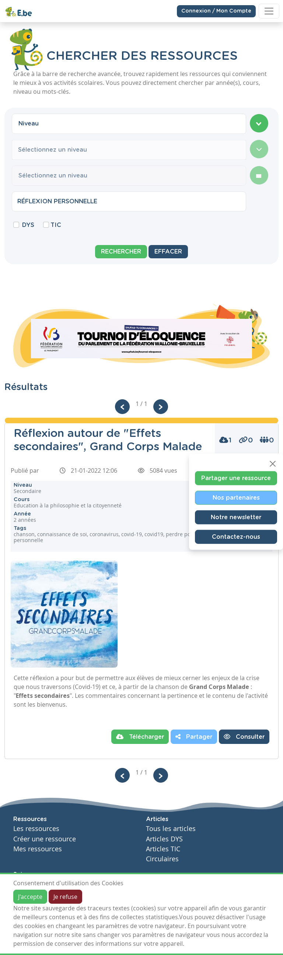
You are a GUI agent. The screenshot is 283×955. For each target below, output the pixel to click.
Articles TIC (163, 849)
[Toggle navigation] (269, 11)
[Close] (272, 463)
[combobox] (129, 124)
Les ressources (36, 828)
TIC (55, 225)
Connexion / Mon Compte (216, 10)
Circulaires (162, 859)
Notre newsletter (236, 517)
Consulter (244, 736)
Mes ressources (37, 849)
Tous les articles (171, 828)
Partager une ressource (236, 478)
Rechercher (121, 252)
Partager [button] (193, 736)
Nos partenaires (236, 498)
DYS (28, 225)
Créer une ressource (44, 839)
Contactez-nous (236, 537)
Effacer (168, 252)
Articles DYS (164, 839)
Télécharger (140, 736)
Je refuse (65, 897)
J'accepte (30, 897)
